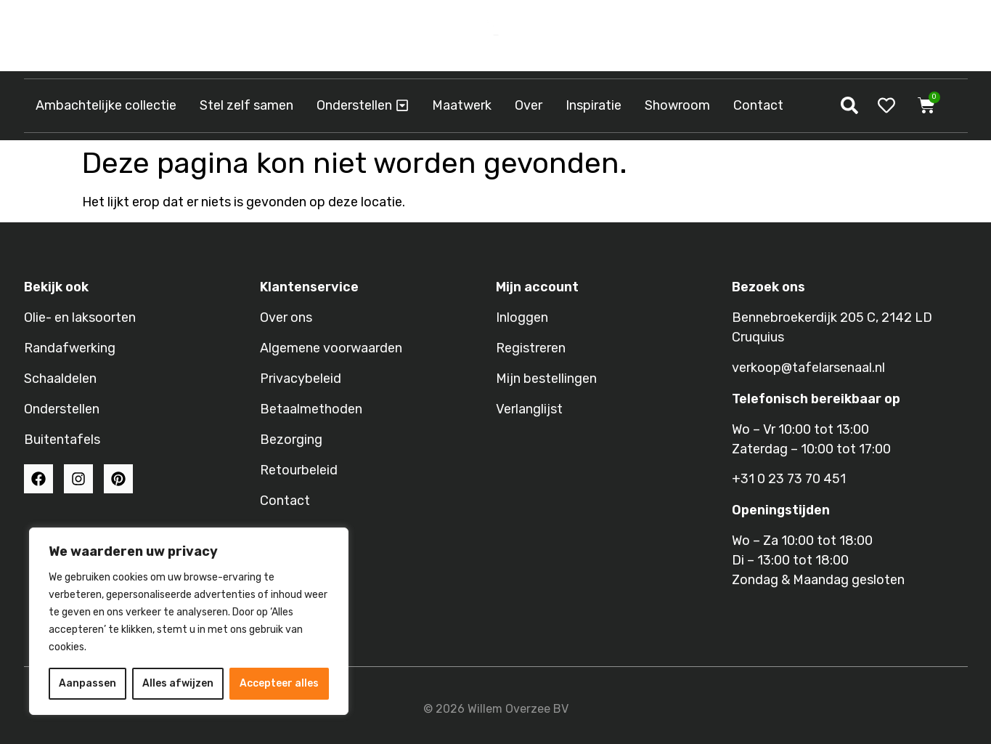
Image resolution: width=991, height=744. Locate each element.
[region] (188, 621)
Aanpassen (87, 683)
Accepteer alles (279, 683)
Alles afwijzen (177, 683)
